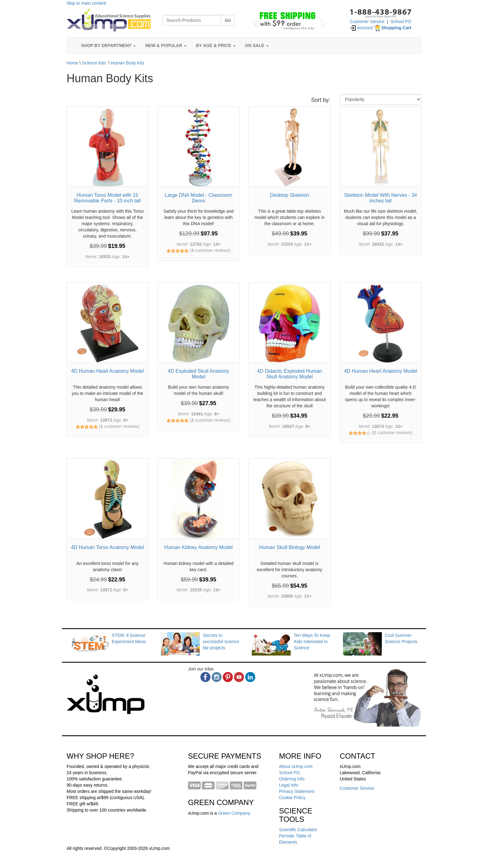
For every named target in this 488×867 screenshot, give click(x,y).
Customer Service (367, 21)
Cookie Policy (292, 797)
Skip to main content (86, 3)
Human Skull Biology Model (289, 547)
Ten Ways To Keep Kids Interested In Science (312, 641)
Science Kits (94, 62)
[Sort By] (381, 99)
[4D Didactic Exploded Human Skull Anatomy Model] (289, 323)
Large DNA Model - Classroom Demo (198, 197)
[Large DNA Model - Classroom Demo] (198, 147)
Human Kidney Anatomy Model (198, 547)
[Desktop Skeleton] (289, 147)
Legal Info (288, 785)
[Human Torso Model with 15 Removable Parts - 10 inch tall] (107, 147)
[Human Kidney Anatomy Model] (198, 499)
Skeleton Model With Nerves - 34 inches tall (380, 197)
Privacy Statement (297, 791)
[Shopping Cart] (392, 27)
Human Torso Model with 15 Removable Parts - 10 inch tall (107, 197)
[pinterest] (228, 677)
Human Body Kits (127, 62)
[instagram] (217, 677)
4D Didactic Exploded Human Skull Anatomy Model (289, 373)
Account (361, 27)
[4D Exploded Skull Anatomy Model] (198, 323)
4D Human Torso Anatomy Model (107, 547)
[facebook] (205, 677)
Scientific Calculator (298, 829)
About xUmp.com (295, 766)
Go (228, 20)
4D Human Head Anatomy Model (107, 371)
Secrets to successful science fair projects (221, 641)
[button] (255, 20)
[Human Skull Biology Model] (289, 499)
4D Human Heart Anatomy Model (380, 371)
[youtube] (239, 677)
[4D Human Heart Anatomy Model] (380, 323)
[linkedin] (250, 677)
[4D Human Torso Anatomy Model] (107, 499)
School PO (401, 21)
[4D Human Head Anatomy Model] (107, 323)
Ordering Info (292, 778)
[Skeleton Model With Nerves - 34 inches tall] (380, 147)
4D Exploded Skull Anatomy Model (198, 373)
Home (72, 62)
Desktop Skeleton (289, 195)
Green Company (234, 813)
